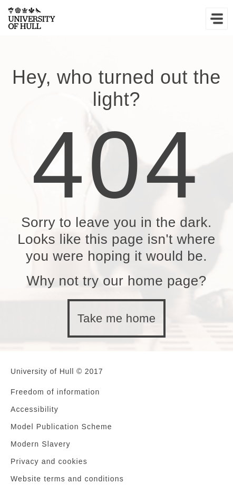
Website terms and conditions (67, 479)
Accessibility (35, 409)
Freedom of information (55, 392)
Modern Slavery (41, 444)
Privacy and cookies (49, 461)
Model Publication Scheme (61, 426)
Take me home (116, 318)
